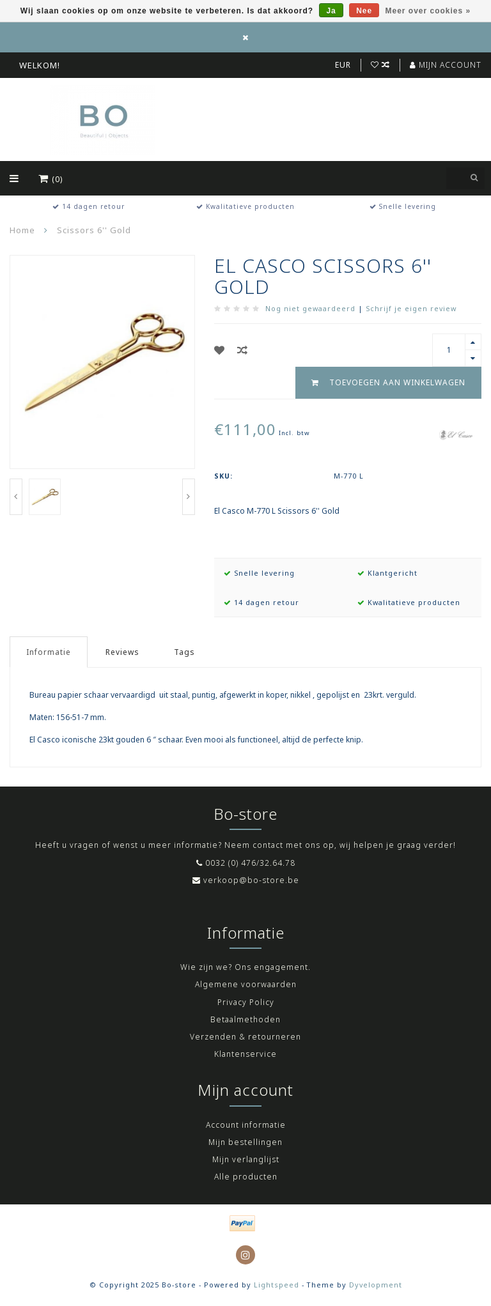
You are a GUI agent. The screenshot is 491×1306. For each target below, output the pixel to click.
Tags (184, 652)
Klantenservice (245, 1054)
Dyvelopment (375, 1284)
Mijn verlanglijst (245, 1159)
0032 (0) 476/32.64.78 (250, 862)
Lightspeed (276, 1284)
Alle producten (245, 1176)
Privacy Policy (245, 1002)
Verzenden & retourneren (245, 1036)
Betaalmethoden (245, 1019)
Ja (331, 10)
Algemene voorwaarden (246, 984)
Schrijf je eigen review (411, 308)
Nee (364, 10)
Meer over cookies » (428, 10)
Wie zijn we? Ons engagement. (245, 967)
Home (22, 230)
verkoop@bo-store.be (251, 880)
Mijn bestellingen (245, 1142)
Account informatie (246, 1124)
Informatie (48, 652)
